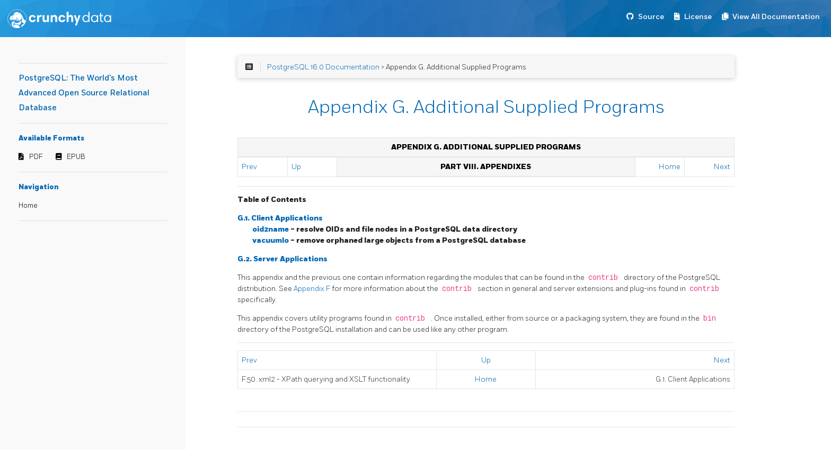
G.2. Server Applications (282, 258)
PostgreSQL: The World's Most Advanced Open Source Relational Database (84, 93)
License (698, 16)
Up (296, 166)
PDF (36, 157)
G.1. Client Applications (280, 218)
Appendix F (313, 288)
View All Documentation (776, 16)
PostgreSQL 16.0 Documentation (323, 67)
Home (28, 205)
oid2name (271, 229)
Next (722, 166)
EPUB (76, 157)
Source (651, 16)
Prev (249, 166)
